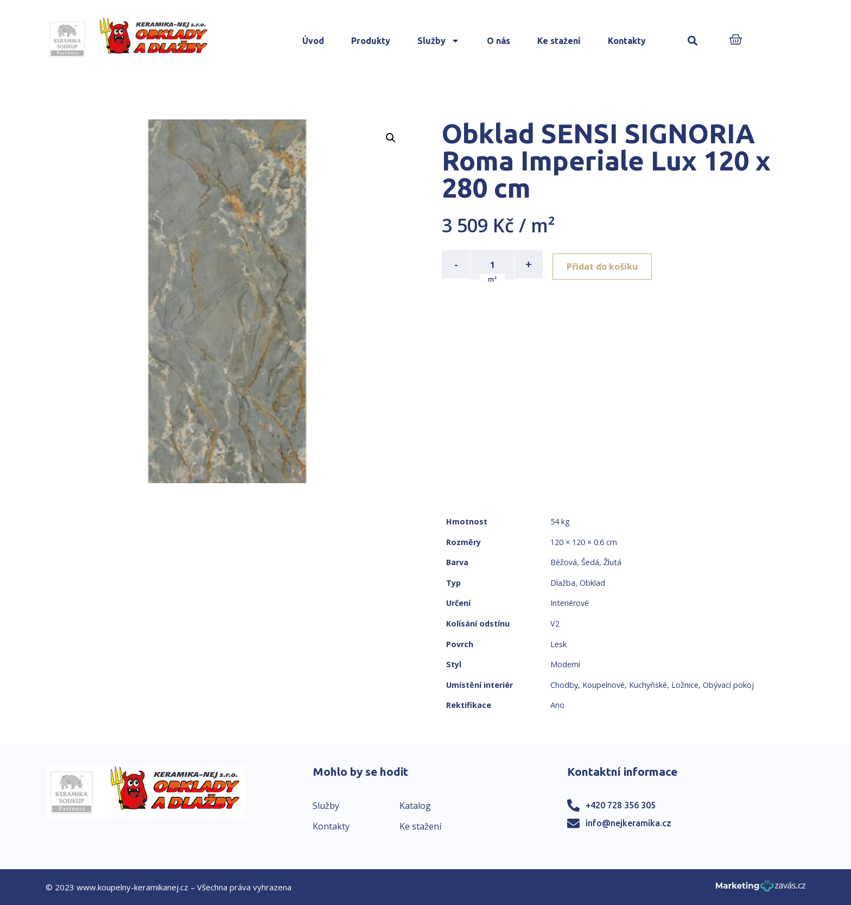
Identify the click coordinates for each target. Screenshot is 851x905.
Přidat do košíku (605, 264)
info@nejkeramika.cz (628, 823)
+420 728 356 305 (621, 805)
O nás (498, 41)
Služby (438, 40)
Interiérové (569, 603)
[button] (693, 41)
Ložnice (684, 685)
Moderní (565, 664)
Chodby (564, 685)
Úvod (313, 41)
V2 (555, 623)
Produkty (370, 41)
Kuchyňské (648, 685)
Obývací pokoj (728, 685)
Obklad (592, 583)
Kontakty (627, 41)
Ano (557, 705)
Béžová (563, 562)
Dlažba (562, 583)
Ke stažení (559, 41)
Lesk (558, 644)
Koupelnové (603, 685)
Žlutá (612, 562)
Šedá (590, 562)
